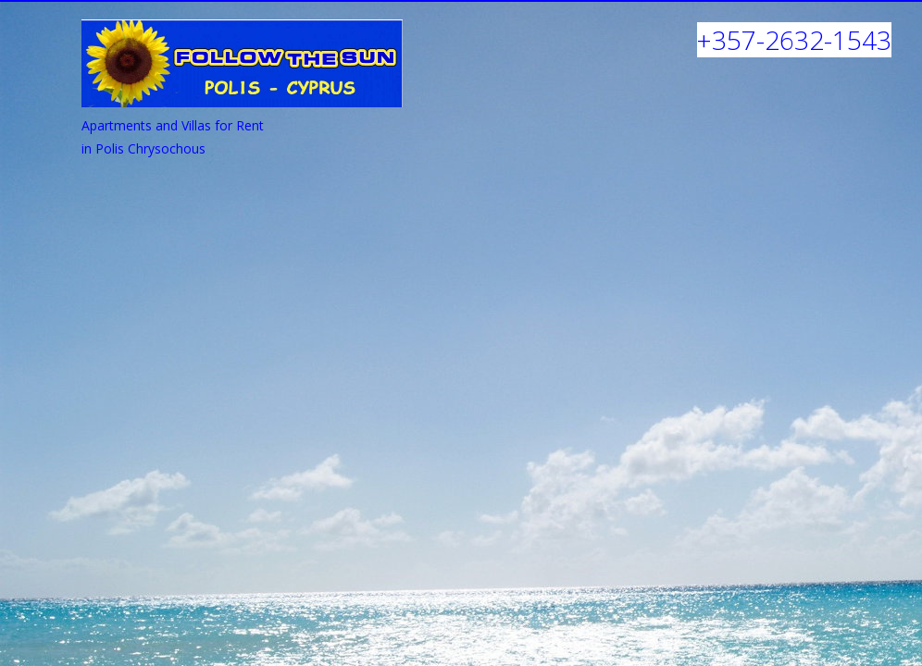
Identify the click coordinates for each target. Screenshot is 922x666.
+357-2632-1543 (794, 39)
